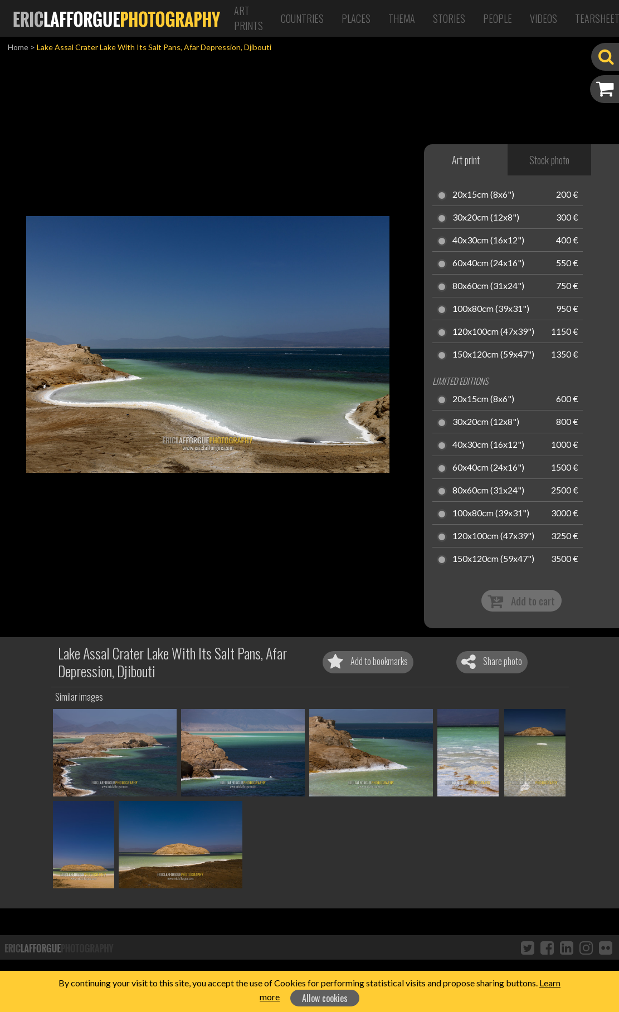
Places (356, 18)
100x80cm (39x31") (490, 309)
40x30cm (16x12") (488, 240)
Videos (543, 18)
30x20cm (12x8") (485, 217)
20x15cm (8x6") (483, 194)
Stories (449, 18)
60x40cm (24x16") (488, 263)
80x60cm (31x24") (488, 286)
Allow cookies (325, 998)
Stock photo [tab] (549, 160)
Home (18, 47)
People (497, 18)
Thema (401, 18)
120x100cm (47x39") (493, 331)
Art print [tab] (466, 160)
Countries (302, 18)
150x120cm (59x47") (493, 354)
